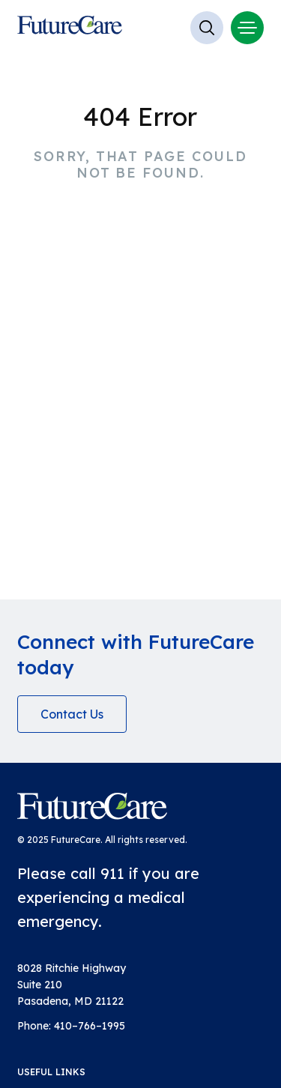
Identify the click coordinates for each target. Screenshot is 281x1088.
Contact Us (71, 714)
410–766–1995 (89, 1026)
